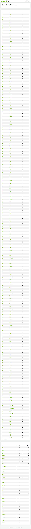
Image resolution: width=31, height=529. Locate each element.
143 (2, 215)
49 (2, 365)
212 (2, 105)
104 (2, 277)
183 (2, 151)
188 (2, 143)
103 (2, 279)
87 (2, 304)
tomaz (10, 335)
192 (2, 137)
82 (2, 312)
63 (2, 343)
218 (2, 95)
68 (2, 335)
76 (2, 322)
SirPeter (3, 522)
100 (2, 284)
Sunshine (10, 402)
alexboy (10, 403)
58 (2, 351)
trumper (3, 501)
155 (2, 196)
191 (2, 138)
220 (2, 92)
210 (2, 108)
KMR (10, 204)
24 (2, 405)
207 (2, 113)
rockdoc (3, 515)
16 (2, 418)
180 (2, 156)
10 (2, 427)
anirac (10, 57)
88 (2, 303)
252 (2, 41)
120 (2, 252)
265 (2, 20)
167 (2, 177)
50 (2, 363)
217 (2, 97)
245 (2, 52)
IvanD (3, 520)
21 (2, 410)
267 (2, 17)
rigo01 (3, 498)
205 (2, 116)
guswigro (3, 496)
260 (2, 28)
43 (2, 375)
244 (2, 54)
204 (2, 118)
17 (2, 416)
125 (2, 244)
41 (2, 378)
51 (2, 362)
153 (2, 199)
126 (2, 242)
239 (2, 62)
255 (2, 36)
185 (2, 148)
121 (2, 250)
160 (2, 188)
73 (2, 327)
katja (10, 429)
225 (2, 84)
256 (2, 35)
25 (2, 403)
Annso (10, 268)
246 (2, 51)
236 (2, 67)
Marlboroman (11, 405)
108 (2, 271)
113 (2, 263)
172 (2, 169)
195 (2, 132)
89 (2, 301)
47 (2, 368)
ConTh (10, 437)
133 (2, 231)
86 (2, 306)
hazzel (3, 519)
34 (2, 389)
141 (2, 218)
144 (2, 213)
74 (2, 325)
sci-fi (2, 490)
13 (2, 422)
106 (2, 274)
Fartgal (3, 504)
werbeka (10, 422)
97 (2, 288)
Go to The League (4, 439)
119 (2, 253)
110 (2, 268)
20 (2, 411)
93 (2, 295)
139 (2, 221)
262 (2, 25)
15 (2, 419)
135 (2, 228)
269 (2, 14)
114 (2, 261)
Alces (2, 509)
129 (2, 237)
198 (2, 127)
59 (2, 349)
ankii (10, 86)
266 (2, 19)
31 (2, 394)
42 (2, 376)
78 (2, 319)
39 (2, 381)
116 (2, 258)
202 (2, 121)
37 (2, 384)
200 (2, 124)
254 (2, 38)
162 (2, 185)
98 (2, 287)
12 (2, 424)
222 (2, 89)
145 (2, 212)
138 (2, 223)
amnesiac (3, 517)
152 (2, 201)
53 (2, 359)
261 (2, 27)
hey (2, 506)
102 (2, 280)
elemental (10, 244)
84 (2, 309)
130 (2, 236)
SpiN (2, 503)
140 (2, 220)
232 (2, 73)
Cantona (10, 17)
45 (2, 371)
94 (2, 293)
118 (2, 255)
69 (2, 333)
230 (2, 76)
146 (2, 210)
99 (2, 285)
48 (2, 367)
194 (2, 134)
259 (2, 30)
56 (2, 354)
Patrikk (3, 511)
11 (2, 426)
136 (2, 226)
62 (2, 344)
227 (2, 81)
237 (2, 65)
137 (2, 225)
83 (2, 311)
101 (2, 282)
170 (2, 172)
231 (2, 75)
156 (2, 194)
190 (2, 140)
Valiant (10, 411)
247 (2, 49)
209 (2, 110)
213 (2, 103)
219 (2, 94)
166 (2, 178)
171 (2, 170)
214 (2, 102)
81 (2, 314)
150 (2, 204)
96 (2, 290)
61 (2, 346)
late (10, 161)
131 (2, 234)
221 (2, 91)
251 (2, 43)
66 (2, 338)
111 (2, 266)
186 (2, 146)
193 (2, 135)
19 (2, 413)
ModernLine (11, 258)
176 (2, 162)
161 (2, 186)
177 (2, 161)
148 (2, 207)
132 (2, 233)
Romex (3, 512)
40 (2, 379)
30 (2, 395)
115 (2, 260)
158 (2, 191)
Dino (10, 14)
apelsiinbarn (4, 514)
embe (10, 435)
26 (2, 402)
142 (2, 217)
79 (2, 317)
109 (2, 269)
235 (2, 68)
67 (2, 336)
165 (2, 180)
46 (2, 370)
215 (2, 100)
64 (2, 341)
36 (2, 386)
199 (2, 126)
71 (2, 330)
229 (2, 78)
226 (2, 83)
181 (2, 154)
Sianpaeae (11, 110)
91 (2, 298)
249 (2, 46)
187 (2, 145)
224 (2, 86)
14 (2, 421)
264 (2, 22)
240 (2, 60)
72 (2, 328)
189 (2, 142)
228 (2, 79)
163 (2, 183)
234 (2, 70)
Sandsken (3, 495)
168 (2, 175)
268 (2, 16)
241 (2, 59)
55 (2, 355)
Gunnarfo (10, 127)
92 (2, 296)
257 (2, 33)
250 (2, 44)
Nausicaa (10, 290)
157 (2, 193)
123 (2, 247)
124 (2, 245)
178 (2, 159)
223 (2, 87)
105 (2, 276)
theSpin (3, 487)
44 (2, 373)
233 (2, 71)
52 (2, 360)
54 (2, 357)
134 (2, 229)
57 (2, 352)
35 (2, 387)
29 (2, 397)
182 (2, 153)
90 (2, 300)
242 (2, 57)
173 (2, 167)
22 (2, 408)
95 (2, 292)
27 (2, 400)
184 (2, 150)
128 (2, 239)
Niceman (10, 395)
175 (2, 164)
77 (2, 320)
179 (2, 158)
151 (2, 202)
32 (2, 392)
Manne (10, 196)
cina (10, 169)
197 (2, 129)
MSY (2, 493)
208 (2, 111)
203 (2, 119)
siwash (10, 150)
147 (2, 209)
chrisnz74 (10, 199)
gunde (10, 360)
